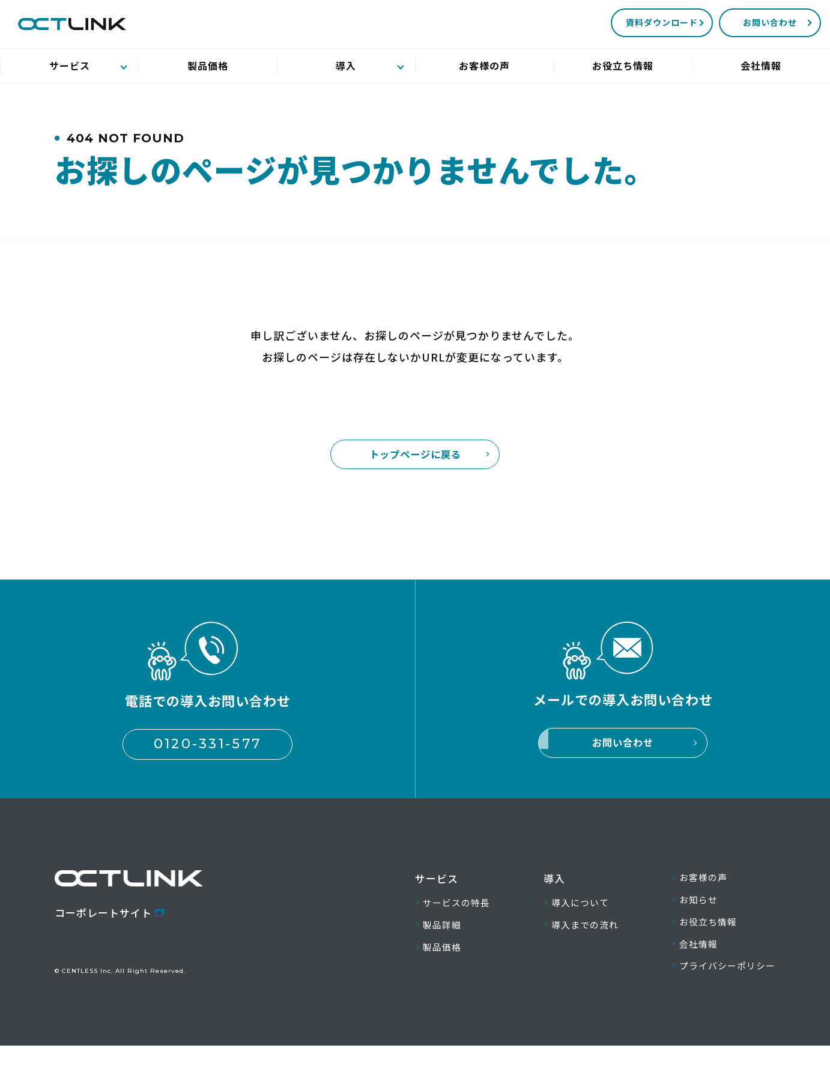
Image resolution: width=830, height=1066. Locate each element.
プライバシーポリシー (721, 984)
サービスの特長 (460, 911)
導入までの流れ (583, 936)
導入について (577, 911)
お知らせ (688, 910)
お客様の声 (694, 886)
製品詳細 (444, 936)
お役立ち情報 (699, 935)
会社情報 (688, 960)
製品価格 (444, 961)
